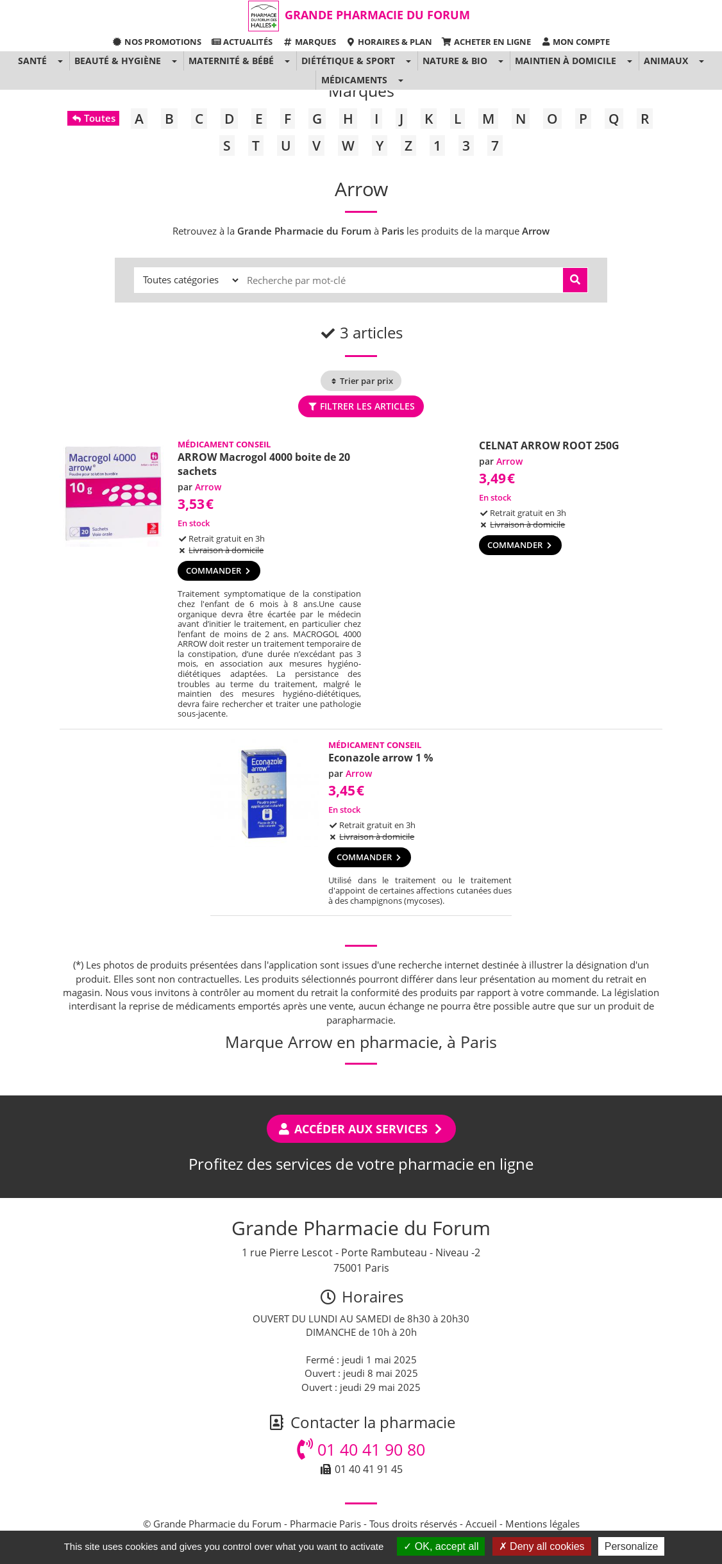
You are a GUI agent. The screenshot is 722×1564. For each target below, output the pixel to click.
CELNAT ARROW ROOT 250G (549, 445)
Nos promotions (156, 41)
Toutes (93, 118)
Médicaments (354, 80)
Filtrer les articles (360, 406)
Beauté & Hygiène (117, 60)
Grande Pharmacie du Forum (377, 14)
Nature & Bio (455, 60)
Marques (308, 41)
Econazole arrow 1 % (380, 758)
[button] (60, 61)
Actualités (242, 41)
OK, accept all (440, 1546)
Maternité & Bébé (231, 60)
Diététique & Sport (348, 60)
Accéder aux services (361, 1128)
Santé (32, 60)
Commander (219, 570)
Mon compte (575, 41)
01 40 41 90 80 (361, 1449)
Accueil (481, 1523)
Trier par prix (361, 381)
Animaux (666, 60)
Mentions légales (542, 1523)
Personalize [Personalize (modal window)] (632, 1546)
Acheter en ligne (486, 41)
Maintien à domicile (565, 60)
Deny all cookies (542, 1546)
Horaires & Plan (389, 41)
